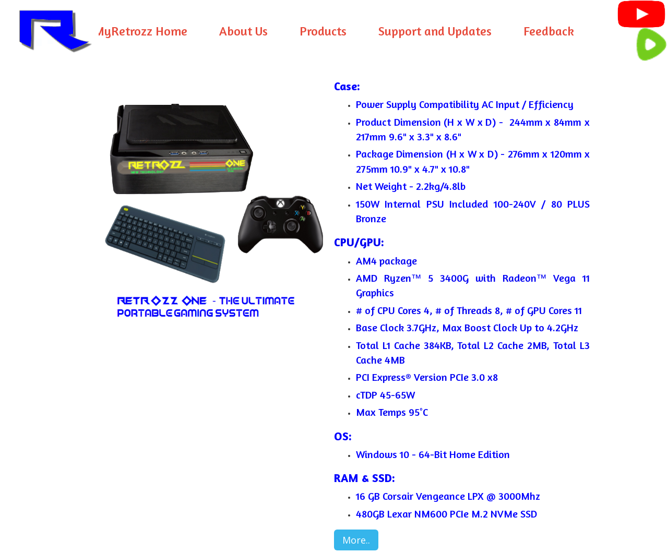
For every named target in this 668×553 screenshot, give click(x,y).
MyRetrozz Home (140, 31)
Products (323, 31)
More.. (356, 540)
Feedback (548, 31)
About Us (243, 31)
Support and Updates (435, 31)
